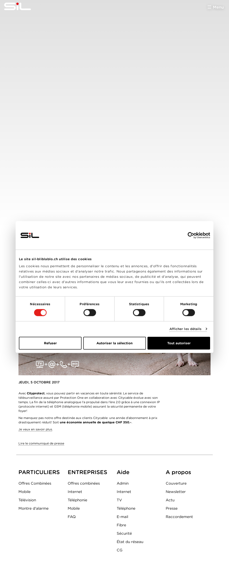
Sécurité (124, 533)
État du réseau (130, 542)
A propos (178, 472)
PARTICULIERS (39, 472)
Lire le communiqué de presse (41, 443)
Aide (123, 472)
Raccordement (179, 516)
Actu (170, 500)
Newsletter (176, 491)
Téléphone (126, 508)
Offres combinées (84, 483)
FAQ (72, 516)
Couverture (176, 483)
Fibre (121, 525)
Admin (123, 483)
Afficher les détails (185, 329)
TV (119, 500)
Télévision (27, 500)
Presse (172, 508)
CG (119, 550)
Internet (75, 491)
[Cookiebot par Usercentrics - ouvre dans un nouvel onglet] (191, 235)
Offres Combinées (34, 483)
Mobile (24, 491)
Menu (218, 7)
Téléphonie (77, 500)
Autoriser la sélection (114, 343)
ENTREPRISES (87, 472)
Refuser (50, 343)
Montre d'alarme (33, 508)
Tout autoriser (179, 343)
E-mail (122, 516)
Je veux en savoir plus (35, 429)
